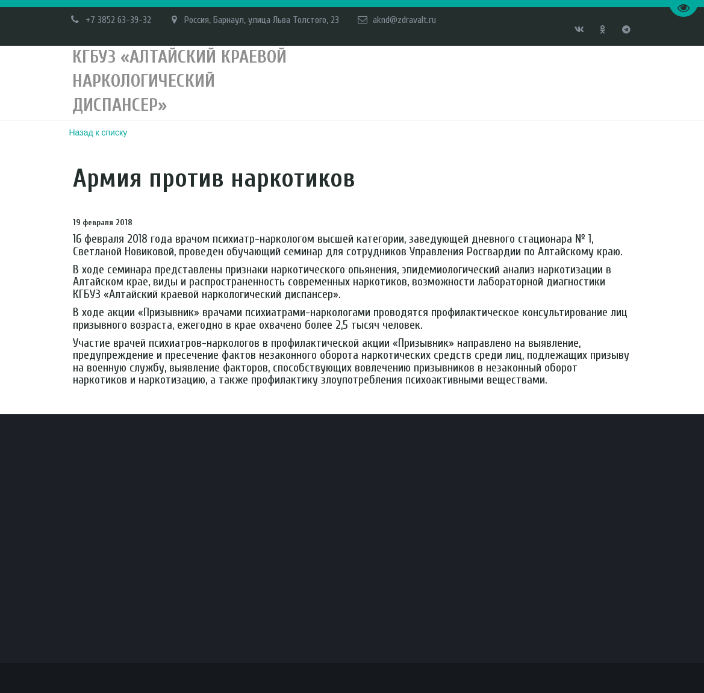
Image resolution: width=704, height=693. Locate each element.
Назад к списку (98, 132)
